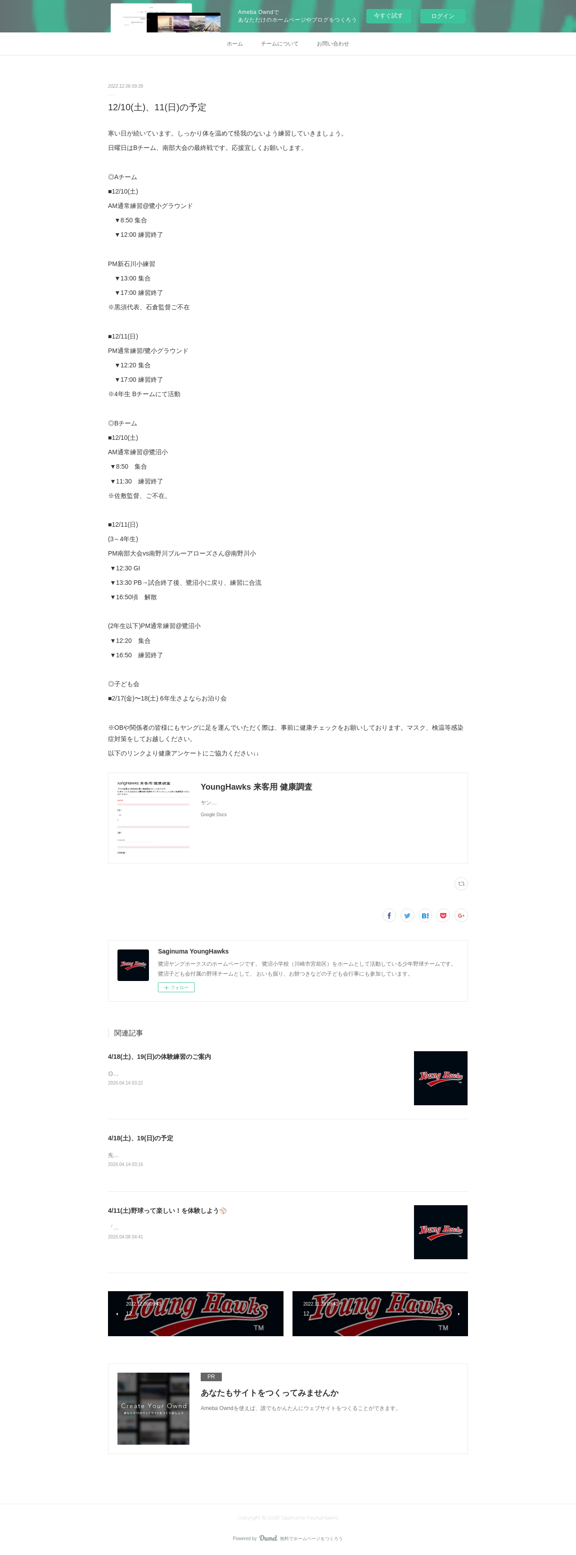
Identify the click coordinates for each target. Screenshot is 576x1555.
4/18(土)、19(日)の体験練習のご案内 (159, 1056)
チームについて (280, 44)
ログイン (442, 16)
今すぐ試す (388, 15)
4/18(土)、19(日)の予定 (140, 1138)
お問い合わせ (333, 44)
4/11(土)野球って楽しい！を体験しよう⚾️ (167, 1211)
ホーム (235, 44)
